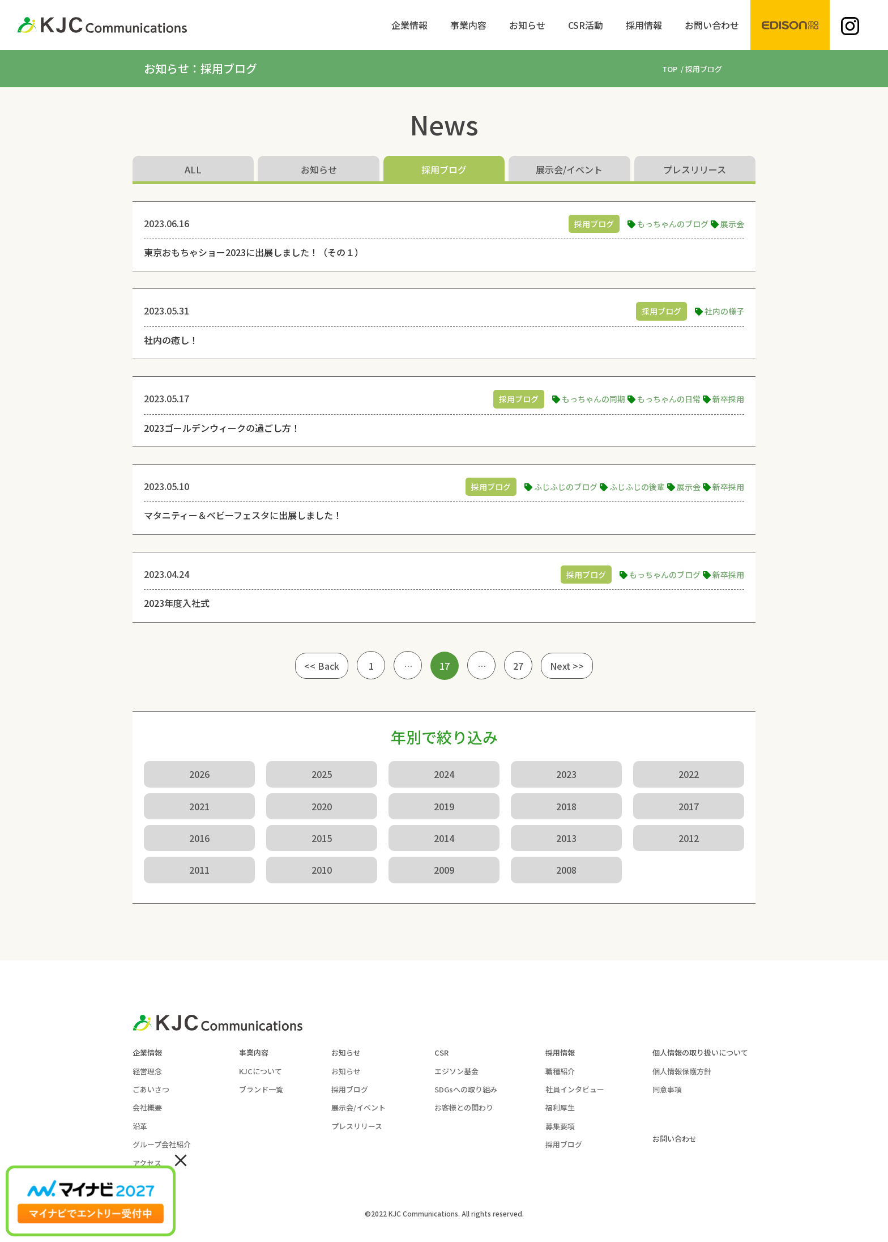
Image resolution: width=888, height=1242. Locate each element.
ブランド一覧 (261, 1089)
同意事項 (667, 1089)
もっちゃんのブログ (672, 223)
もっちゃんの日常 (669, 399)
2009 (444, 870)
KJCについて (260, 1071)
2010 (321, 870)
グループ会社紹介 (162, 1144)
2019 (444, 806)
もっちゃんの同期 (593, 399)
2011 (199, 870)
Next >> (567, 666)
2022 (688, 774)
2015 (321, 838)
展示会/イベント (569, 169)
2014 (444, 838)
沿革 (140, 1126)
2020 (321, 806)
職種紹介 (560, 1071)
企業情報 (147, 1052)
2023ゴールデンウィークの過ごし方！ (222, 428)
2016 (199, 838)
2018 (566, 806)
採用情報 (560, 1052)
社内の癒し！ (171, 340)
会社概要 (147, 1107)
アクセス (147, 1163)
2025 (321, 774)
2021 (199, 806)
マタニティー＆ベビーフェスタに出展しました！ (243, 515)
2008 (566, 870)
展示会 (732, 223)
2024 (444, 774)
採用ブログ (444, 169)
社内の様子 (724, 311)
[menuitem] (409, 25)
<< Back (321, 666)
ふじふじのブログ (565, 486)
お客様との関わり (463, 1107)
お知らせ (319, 169)
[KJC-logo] (102, 25)
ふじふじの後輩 (637, 486)
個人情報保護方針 (681, 1071)
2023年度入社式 (177, 603)
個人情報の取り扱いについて (700, 1052)
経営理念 (147, 1071)
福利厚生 (560, 1107)
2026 (199, 774)
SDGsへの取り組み (465, 1089)
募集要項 (560, 1126)
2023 (566, 774)
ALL (193, 169)
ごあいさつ (151, 1089)
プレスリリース (694, 169)
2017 (688, 806)
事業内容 (253, 1052)
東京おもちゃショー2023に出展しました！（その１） (254, 252)
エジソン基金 (456, 1071)
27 (518, 666)
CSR (441, 1052)
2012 (688, 838)
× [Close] (181, 1159)
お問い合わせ (674, 1138)
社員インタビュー (574, 1089)
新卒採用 (728, 399)
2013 (566, 838)
